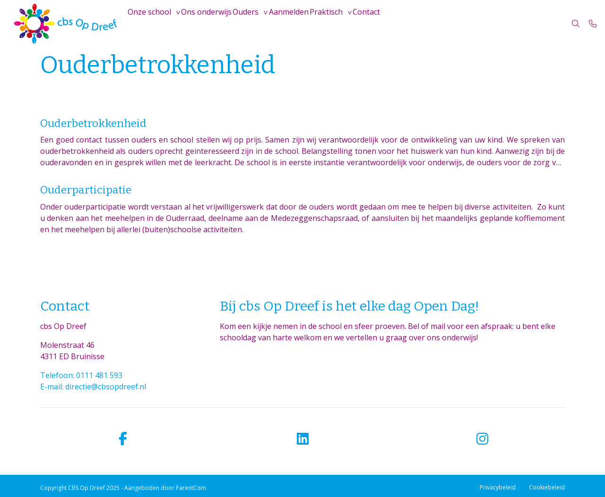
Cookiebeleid (547, 487)
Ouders (267, 23)
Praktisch (363, 23)
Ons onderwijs (219, 23)
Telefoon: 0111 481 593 (81, 375)
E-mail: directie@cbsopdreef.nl (93, 386)
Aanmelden (318, 23)
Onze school (153, 23)
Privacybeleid (498, 487)
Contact (412, 23)
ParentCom (191, 488)
